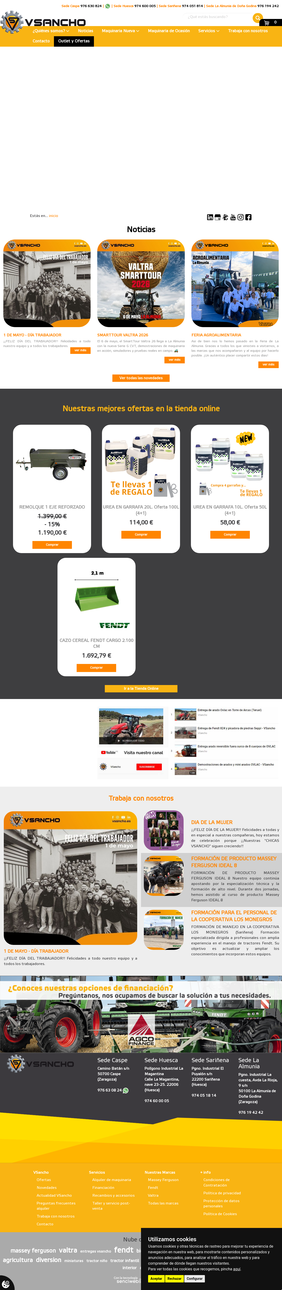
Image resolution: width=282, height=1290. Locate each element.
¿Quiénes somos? (51, 31)
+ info (205, 1172)
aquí (237, 1269)
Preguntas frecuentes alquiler (56, 1206)
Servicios (209, 31)
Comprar (52, 544)
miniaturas (73, 1261)
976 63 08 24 (109, 1090)
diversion (48, 1260)
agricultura (18, 1260)
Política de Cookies (220, 1214)
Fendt (153, 1188)
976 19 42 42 (250, 1112)
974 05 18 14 (204, 1095)
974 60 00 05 (157, 1101)
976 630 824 (91, 6)
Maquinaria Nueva (120, 31)
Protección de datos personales (221, 1203)
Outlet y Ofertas (74, 41)
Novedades (47, 1188)
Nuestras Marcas (160, 1172)
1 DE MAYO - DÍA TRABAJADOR (32, 335)
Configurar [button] (195, 1279)
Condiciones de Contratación (216, 1182)
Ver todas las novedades (141, 378)
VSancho (41, 1172)
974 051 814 (192, 6)
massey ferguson (33, 1251)
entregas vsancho (95, 1251)
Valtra (153, 1195)
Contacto (41, 41)
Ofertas (44, 1180)
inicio (53, 216)
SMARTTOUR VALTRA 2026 (122, 335)
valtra (68, 1251)
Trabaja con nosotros (248, 31)
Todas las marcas (163, 1203)
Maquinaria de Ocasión (169, 31)
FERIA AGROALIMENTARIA (216, 335)
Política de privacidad (222, 1193)
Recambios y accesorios (113, 1195)
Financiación (103, 1188)
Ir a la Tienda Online (141, 688)
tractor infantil (124, 1261)
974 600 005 (145, 6)
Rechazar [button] (174, 1279)
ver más (80, 350)
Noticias (85, 31)
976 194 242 (268, 6)
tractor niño (96, 1261)
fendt (123, 1250)
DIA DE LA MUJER (211, 823)
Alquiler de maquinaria (111, 1180)
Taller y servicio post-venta (111, 1206)
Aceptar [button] (156, 1279)
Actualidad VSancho (54, 1195)
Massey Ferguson (163, 1180)
